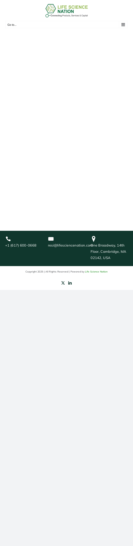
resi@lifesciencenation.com (70, 245)
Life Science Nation (96, 271)
